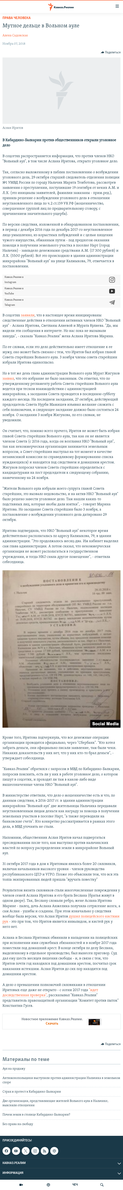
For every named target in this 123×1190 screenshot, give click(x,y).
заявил (8, 379)
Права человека (16, 18)
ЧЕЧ (75, 1184)
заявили (28, 315)
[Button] (111, 52)
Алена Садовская (15, 35)
